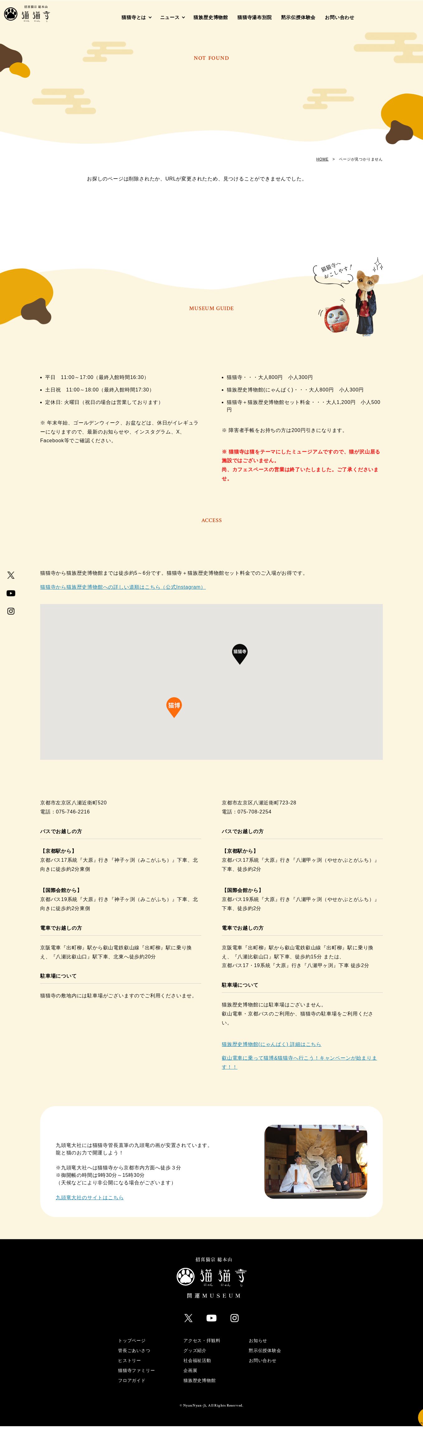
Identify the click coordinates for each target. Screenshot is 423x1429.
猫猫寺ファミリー (136, 1373)
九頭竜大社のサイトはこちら (90, 1203)
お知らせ (258, 1343)
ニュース (170, 17)
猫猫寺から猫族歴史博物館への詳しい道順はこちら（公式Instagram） (123, 592)
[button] (240, 664)
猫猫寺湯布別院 (254, 17)
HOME (322, 159)
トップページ (132, 1343)
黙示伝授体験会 (298, 17)
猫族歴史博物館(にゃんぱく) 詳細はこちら (271, 1049)
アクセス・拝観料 (201, 1343)
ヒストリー (129, 1363)
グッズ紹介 (195, 1353)
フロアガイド (132, 1383)
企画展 (190, 1373)
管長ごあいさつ (134, 1353)
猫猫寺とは (133, 17)
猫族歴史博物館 (210, 17)
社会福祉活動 (197, 1363)
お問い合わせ (339, 17)
